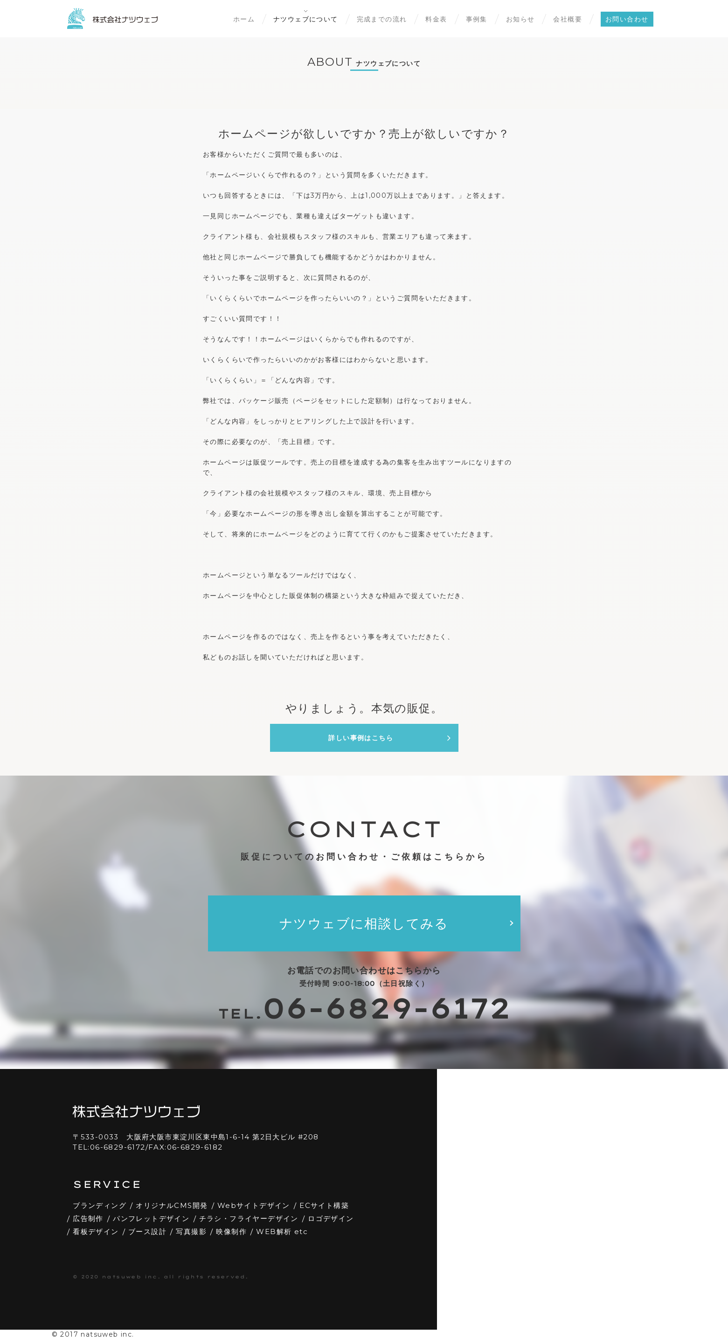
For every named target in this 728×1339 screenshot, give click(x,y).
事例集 (476, 19)
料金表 (436, 19)
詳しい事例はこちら (389, 737)
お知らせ (520, 19)
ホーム (244, 19)
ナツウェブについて (305, 19)
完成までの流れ (382, 19)
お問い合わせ (626, 19)
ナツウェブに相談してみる (364, 923)
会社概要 (567, 19)
